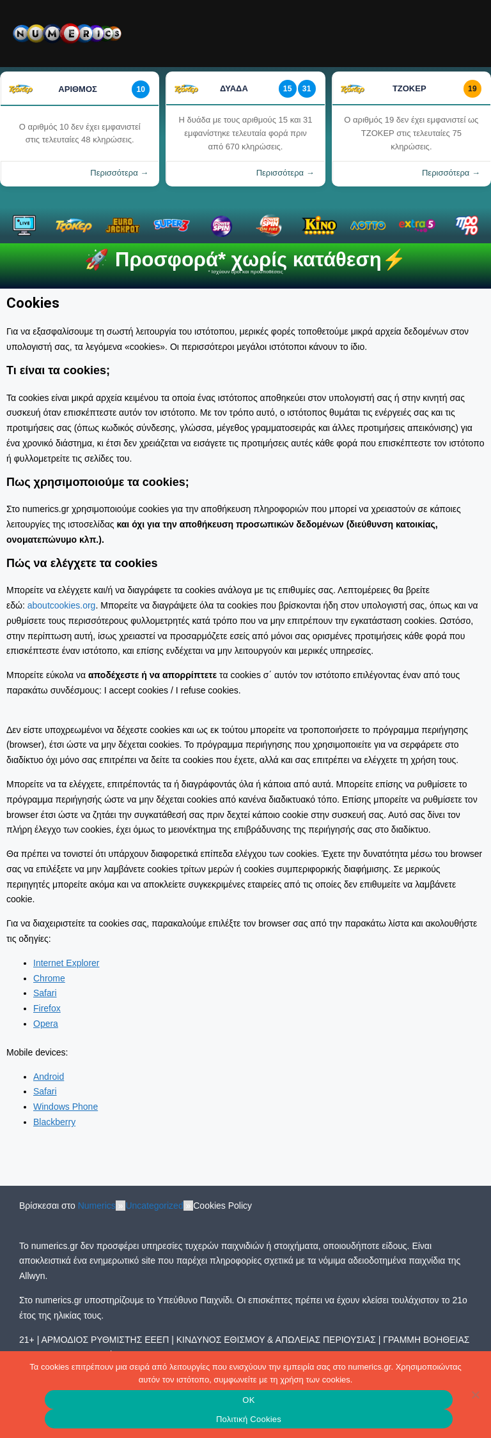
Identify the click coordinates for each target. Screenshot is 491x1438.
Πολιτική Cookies (248, 1419)
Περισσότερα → (119, 173)
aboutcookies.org (61, 605)
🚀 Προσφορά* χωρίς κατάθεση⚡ (245, 259)
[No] (475, 1394)
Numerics (97, 1205)
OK (248, 1400)
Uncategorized (154, 1205)
